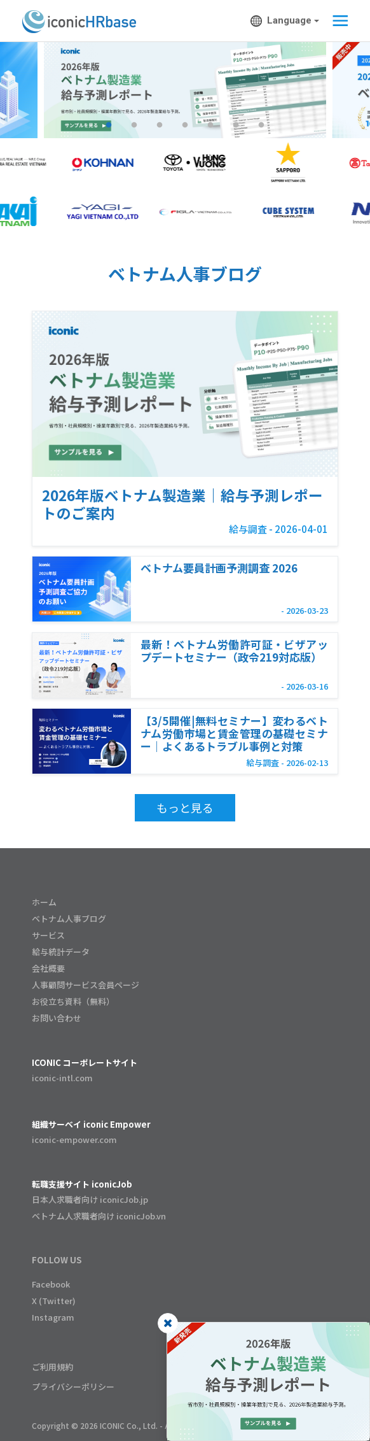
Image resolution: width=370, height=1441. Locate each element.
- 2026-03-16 (304, 686)
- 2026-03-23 (304, 610)
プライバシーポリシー (73, 1387)
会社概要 (48, 968)
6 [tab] (236, 125)
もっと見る (185, 807)
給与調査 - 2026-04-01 (278, 529)
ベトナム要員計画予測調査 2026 (219, 567)
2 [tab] (134, 125)
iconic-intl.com (62, 1078)
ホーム (44, 902)
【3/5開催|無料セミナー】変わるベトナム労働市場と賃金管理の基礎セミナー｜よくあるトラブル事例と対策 (234, 733)
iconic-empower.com (74, 1139)
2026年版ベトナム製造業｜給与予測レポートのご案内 (182, 504)
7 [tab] (261, 125)
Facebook (51, 1284)
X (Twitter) (54, 1301)
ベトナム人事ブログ (69, 918)
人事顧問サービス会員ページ (85, 985)
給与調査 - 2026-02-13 (287, 762)
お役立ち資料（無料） (73, 1001)
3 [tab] (159, 125)
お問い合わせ (56, 1018)
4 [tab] (185, 125)
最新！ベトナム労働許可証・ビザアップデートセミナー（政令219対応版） (234, 650)
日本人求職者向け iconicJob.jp (90, 1199)
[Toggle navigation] (336, 21)
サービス (48, 935)
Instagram (53, 1317)
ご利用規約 (52, 1367)
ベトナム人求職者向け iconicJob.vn (99, 1216)
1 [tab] (108, 125)
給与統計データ (61, 952)
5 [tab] (210, 125)
